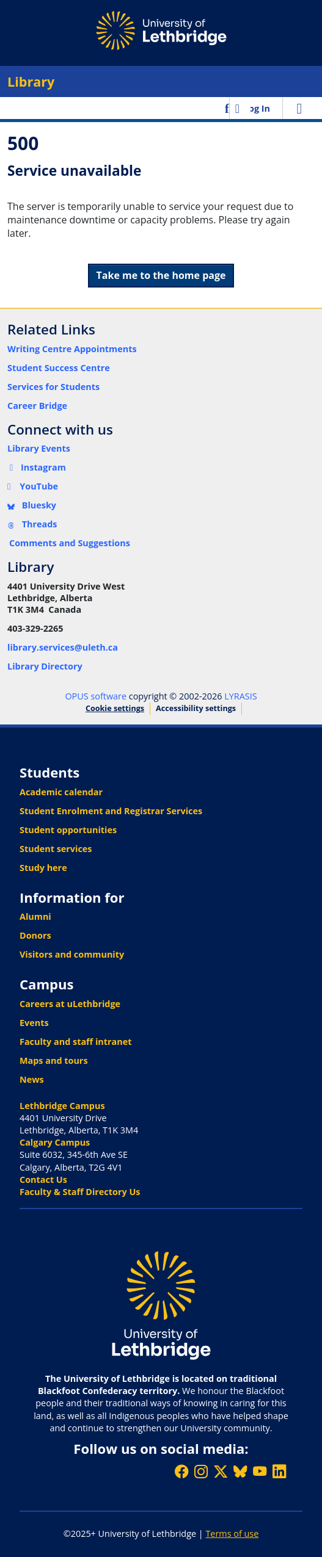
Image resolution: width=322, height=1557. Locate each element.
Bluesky (31, 505)
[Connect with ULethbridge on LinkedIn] (279, 1471)
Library (30, 81)
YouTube (32, 486)
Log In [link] (257, 108)
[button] (228, 108)
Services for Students (53, 386)
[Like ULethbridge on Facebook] (181, 1471)
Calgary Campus (55, 1142)
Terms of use (231, 1533)
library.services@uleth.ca (62, 647)
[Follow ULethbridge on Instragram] (201, 1471)
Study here (43, 867)
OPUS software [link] (95, 696)
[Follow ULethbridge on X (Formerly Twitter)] (220, 1471)
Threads (32, 524)
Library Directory (44, 666)
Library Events (38, 448)
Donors (35, 935)
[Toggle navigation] (299, 108)
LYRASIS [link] (240, 696)
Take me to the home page (161, 275)
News (32, 1079)
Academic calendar (61, 792)
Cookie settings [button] (115, 708)
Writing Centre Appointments (72, 349)
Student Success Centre (58, 368)
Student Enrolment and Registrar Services (111, 811)
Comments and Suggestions (69, 543)
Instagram (36, 467)
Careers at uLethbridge (70, 1004)
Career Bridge (37, 405)
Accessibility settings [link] (196, 708)
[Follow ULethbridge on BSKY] (240, 1471)
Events (34, 1022)
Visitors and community (72, 954)
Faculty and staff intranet (76, 1041)
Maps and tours (54, 1060)
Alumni (35, 916)
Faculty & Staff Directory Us (80, 1192)
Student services (56, 848)
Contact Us (43, 1179)
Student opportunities (68, 830)
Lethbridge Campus (62, 1105)
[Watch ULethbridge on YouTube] (259, 1471)
